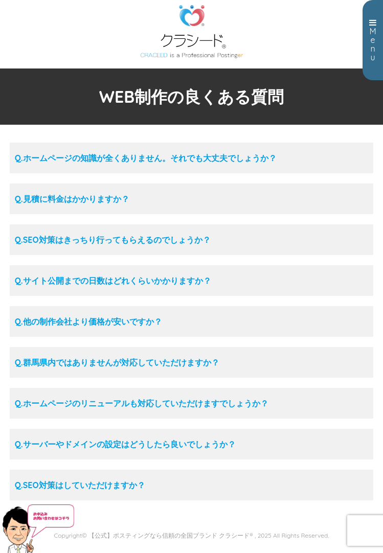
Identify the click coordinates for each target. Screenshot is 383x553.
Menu (372, 40)
